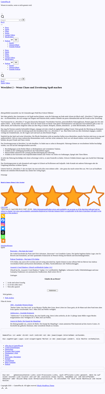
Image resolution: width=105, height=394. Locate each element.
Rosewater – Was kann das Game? (21, 251)
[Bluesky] (3, 228)
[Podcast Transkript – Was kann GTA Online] (5, 262)
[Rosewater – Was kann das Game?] (5, 254)
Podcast (7, 366)
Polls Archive (9, 298)
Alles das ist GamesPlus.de (14, 347)
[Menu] (1, 24)
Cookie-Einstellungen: (12, 349)
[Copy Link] (3, 216)
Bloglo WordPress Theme (45, 388)
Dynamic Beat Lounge (12, 353)
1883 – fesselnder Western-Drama (21, 305)
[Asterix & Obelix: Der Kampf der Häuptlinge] (5, 324)
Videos (7, 83)
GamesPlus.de (5, 2)
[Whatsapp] (3, 237)
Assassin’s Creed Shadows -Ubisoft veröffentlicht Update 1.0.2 (31, 267)
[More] (3, 241)
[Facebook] (3, 220)
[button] (20, 20)
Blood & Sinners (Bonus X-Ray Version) (12, 182)
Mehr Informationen (51, 211)
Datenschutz (9, 351)
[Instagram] (3, 224)
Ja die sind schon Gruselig (16, 283)
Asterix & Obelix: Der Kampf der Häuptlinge (25, 321)
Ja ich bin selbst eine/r (15, 285)
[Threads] (3, 232)
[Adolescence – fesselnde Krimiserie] (5, 316)
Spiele (3, 83)
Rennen (9, 246)
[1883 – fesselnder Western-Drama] (5, 308)
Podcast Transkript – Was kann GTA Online (24, 259)
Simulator (4, 246)
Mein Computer (10, 364)
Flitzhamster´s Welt (11, 355)
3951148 (4, 207)
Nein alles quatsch (14, 287)
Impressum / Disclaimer (13, 358)
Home (7, 357)
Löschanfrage (9, 362)
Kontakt (7, 360)
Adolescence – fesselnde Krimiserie (22, 313)
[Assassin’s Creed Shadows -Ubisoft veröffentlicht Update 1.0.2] (5, 270)
